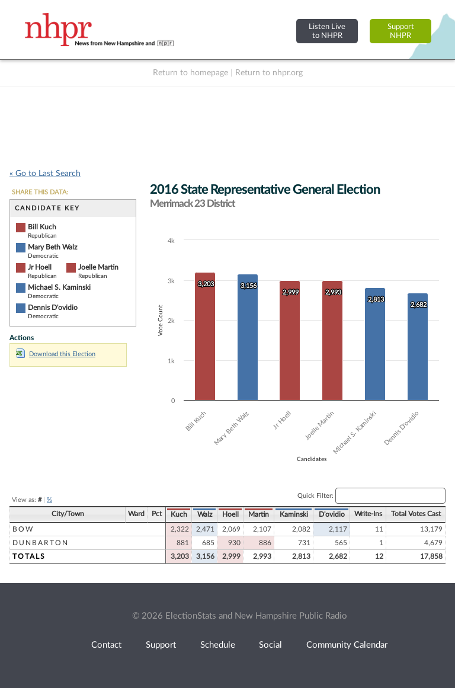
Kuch (179, 514)
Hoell (230, 514)
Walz (204, 514)
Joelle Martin (98, 267)
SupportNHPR (400, 31)
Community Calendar (346, 645)
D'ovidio (332, 514)
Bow (23, 529)
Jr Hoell (40, 267)
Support (161, 645)
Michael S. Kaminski (59, 287)
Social (270, 645)
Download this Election (55, 354)
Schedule (217, 645)
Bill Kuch (42, 227)
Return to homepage (190, 73)
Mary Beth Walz (52, 247)
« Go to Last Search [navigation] (45, 173)
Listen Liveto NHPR (327, 31)
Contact (106, 645)
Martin (258, 514)
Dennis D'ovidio (53, 307)
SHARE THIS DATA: (40, 192)
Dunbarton (40, 542)
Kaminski (294, 514)
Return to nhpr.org (269, 73)
